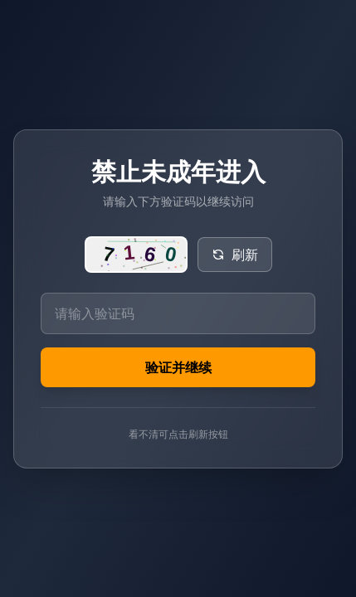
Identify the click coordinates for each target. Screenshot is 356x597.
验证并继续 (178, 367)
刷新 (235, 254)
